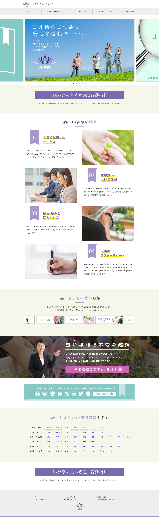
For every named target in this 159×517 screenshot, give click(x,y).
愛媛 (110, 446)
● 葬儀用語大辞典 (100, 497)
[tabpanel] (79, 50)
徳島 (93, 446)
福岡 (48, 451)
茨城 (102, 432)
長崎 (57, 451)
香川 (119, 446)
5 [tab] (86, 84)
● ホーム (36, 497)
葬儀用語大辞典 (130, 11)
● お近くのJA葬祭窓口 (41, 499)
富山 (128, 437)
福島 (102, 428)
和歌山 (93, 442)
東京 (48, 432)
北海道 (49, 428)
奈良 (75, 442)
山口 (66, 446)
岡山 (57, 446)
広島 (48, 446)
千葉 (66, 432)
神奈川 (57, 432)
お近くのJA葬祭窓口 (54, 11)
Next (137, 320)
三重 (75, 437)
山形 (93, 428)
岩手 (66, 428)
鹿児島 (102, 451)
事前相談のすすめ (105, 11)
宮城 (75, 428)
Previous (22, 320)
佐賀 (66, 451)
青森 (57, 428)
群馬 (84, 432)
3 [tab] (80, 84)
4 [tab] (83, 84)
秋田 (84, 428)
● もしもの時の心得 (70, 497)
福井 (110, 437)
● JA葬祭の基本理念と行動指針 (104, 499)
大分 (84, 451)
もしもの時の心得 (79, 11)
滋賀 (84, 442)
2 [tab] (77, 84)
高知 (102, 446)
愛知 (48, 437)
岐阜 (66, 437)
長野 (93, 437)
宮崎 (93, 451)
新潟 (84, 437)
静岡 (57, 437)
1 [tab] (74, 84)
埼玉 (75, 432)
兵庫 (66, 442)
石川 (119, 437)
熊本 (75, 451)
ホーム (28, 11)
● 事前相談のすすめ (70, 499)
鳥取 (75, 446)
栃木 (93, 432)
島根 (84, 446)
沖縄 (110, 451)
